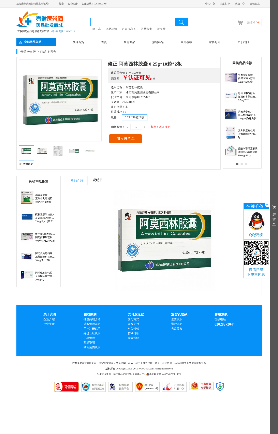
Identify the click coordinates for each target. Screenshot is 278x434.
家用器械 (186, 42)
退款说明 (176, 324)
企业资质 (49, 324)
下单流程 (89, 338)
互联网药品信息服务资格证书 (129, 374)
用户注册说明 (92, 328)
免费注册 (73, 3)
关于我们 (243, 42)
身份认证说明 (92, 333)
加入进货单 (125, 139)
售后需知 (176, 328)
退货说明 (176, 319)
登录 (61, 3)
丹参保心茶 (129, 29)
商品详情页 (48, 51)
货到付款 (133, 333)
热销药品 (158, 42)
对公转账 (133, 328)
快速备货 (78, 42)
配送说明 (89, 342)
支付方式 (133, 319)
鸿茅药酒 (111, 29)
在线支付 (133, 324)
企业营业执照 (104, 374)
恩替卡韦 (146, 29)
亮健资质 (255, 3)
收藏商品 (26, 163)
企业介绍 (49, 319)
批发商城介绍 (92, 319)
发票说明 (133, 338)
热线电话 (220, 319)
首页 (104, 42)
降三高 (96, 29)
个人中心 (210, 3)
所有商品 (129, 42)
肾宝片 (161, 29)
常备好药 (214, 42)
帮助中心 (240, 3)
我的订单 (225, 3)
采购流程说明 (92, 324)
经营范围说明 (92, 347)
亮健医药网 (28, 51)
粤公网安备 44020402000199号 (163, 374)
